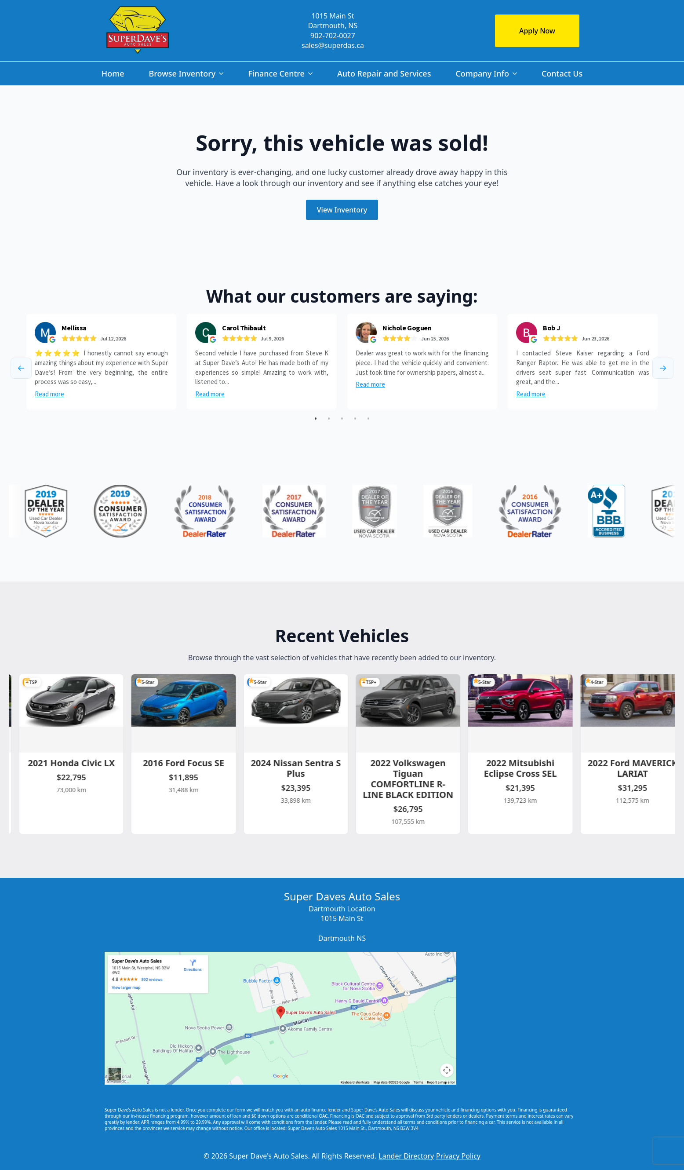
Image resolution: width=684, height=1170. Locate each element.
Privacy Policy (458, 1156)
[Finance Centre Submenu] (312, 73)
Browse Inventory (182, 73)
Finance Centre (276, 73)
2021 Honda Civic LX (75, 762)
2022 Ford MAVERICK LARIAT (637, 768)
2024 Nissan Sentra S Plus (300, 768)
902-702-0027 (332, 35)
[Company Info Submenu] (516, 73)
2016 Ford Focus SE (188, 762)
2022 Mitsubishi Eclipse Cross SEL (524, 768)
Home (113, 73)
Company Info (482, 73)
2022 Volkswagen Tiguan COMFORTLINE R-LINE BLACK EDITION (412, 778)
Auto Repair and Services (384, 73)
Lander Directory (406, 1156)
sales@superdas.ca (333, 45)
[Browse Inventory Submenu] (222, 73)
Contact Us (562, 73)
